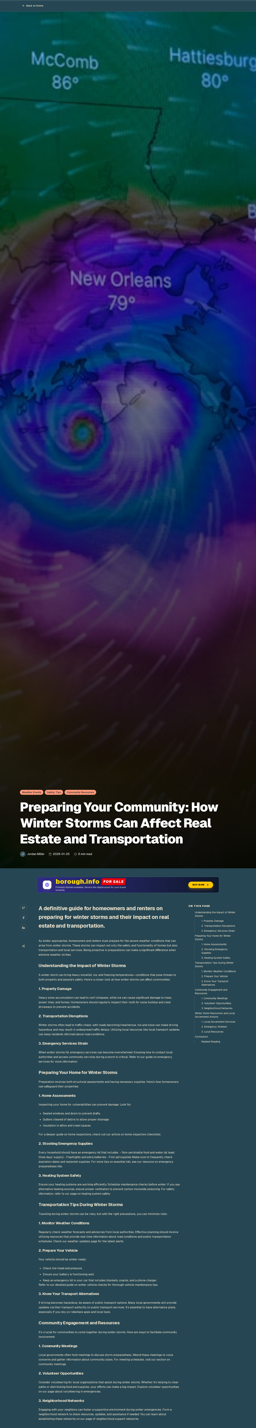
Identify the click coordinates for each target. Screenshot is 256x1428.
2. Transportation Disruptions (218, 925)
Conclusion (201, 1036)
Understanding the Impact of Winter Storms (215, 914)
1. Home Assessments (214, 944)
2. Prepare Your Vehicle (214, 976)
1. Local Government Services (218, 1021)
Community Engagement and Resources (211, 991)
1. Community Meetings (214, 998)
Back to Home (32, 5)
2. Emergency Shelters (214, 1026)
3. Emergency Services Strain (218, 930)
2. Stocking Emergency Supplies (214, 951)
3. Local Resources (212, 1031)
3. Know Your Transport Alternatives (214, 983)
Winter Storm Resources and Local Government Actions (215, 1015)
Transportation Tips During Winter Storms (214, 964)
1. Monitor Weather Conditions (218, 971)
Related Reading (210, 1041)
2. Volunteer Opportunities (216, 1003)
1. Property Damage (212, 920)
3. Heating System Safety (215, 957)
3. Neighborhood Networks (217, 1008)
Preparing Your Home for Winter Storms (213, 937)
